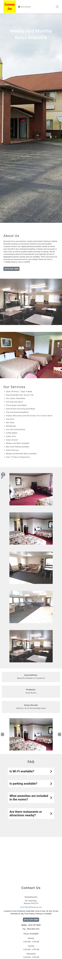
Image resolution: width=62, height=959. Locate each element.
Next (59, 748)
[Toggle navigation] (57, 7)
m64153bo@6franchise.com (31, 921)
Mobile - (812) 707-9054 (31, 939)
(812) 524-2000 (24, 7)
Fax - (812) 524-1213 (31, 942)
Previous (2, 748)
